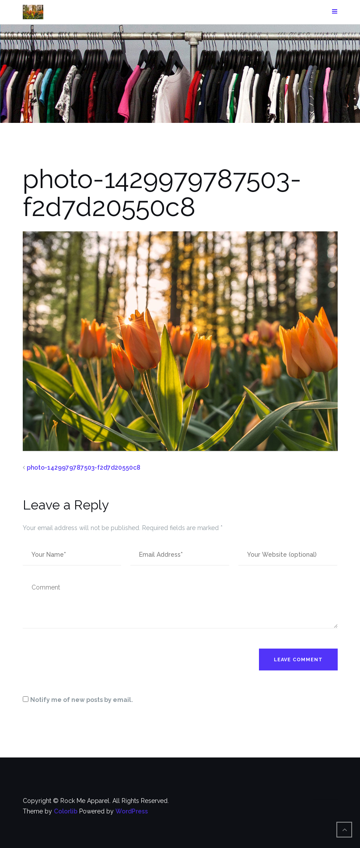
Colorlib (65, 811)
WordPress (131, 811)
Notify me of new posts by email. (81, 699)
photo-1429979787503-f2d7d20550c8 (83, 467)
